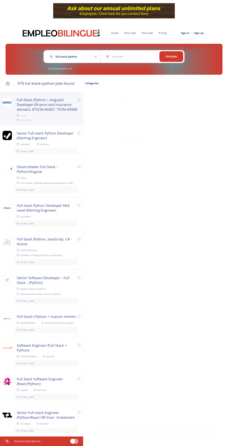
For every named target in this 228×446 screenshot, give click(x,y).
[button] (205, 142)
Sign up (198, 33)
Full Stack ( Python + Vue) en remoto (46, 321)
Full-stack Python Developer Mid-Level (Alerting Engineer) (43, 213)
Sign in (185, 33)
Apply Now (131, 141)
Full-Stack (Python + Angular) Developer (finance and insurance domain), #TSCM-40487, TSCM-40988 (47, 104)
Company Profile (112, 407)
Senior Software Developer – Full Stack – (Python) (43, 285)
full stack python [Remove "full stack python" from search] (58, 68)
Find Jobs (171, 56)
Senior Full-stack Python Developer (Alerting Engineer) (45, 140)
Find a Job (147, 33)
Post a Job (130, 33)
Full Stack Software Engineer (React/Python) (40, 386)
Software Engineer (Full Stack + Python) (42, 352)
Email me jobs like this (27, 441)
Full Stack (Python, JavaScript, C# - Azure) (44, 246)
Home (114, 33)
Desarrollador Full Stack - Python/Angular (37, 174)
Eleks (124, 131)
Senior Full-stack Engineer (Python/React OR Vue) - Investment (46, 420)
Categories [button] (91, 83)
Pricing (162, 33)
